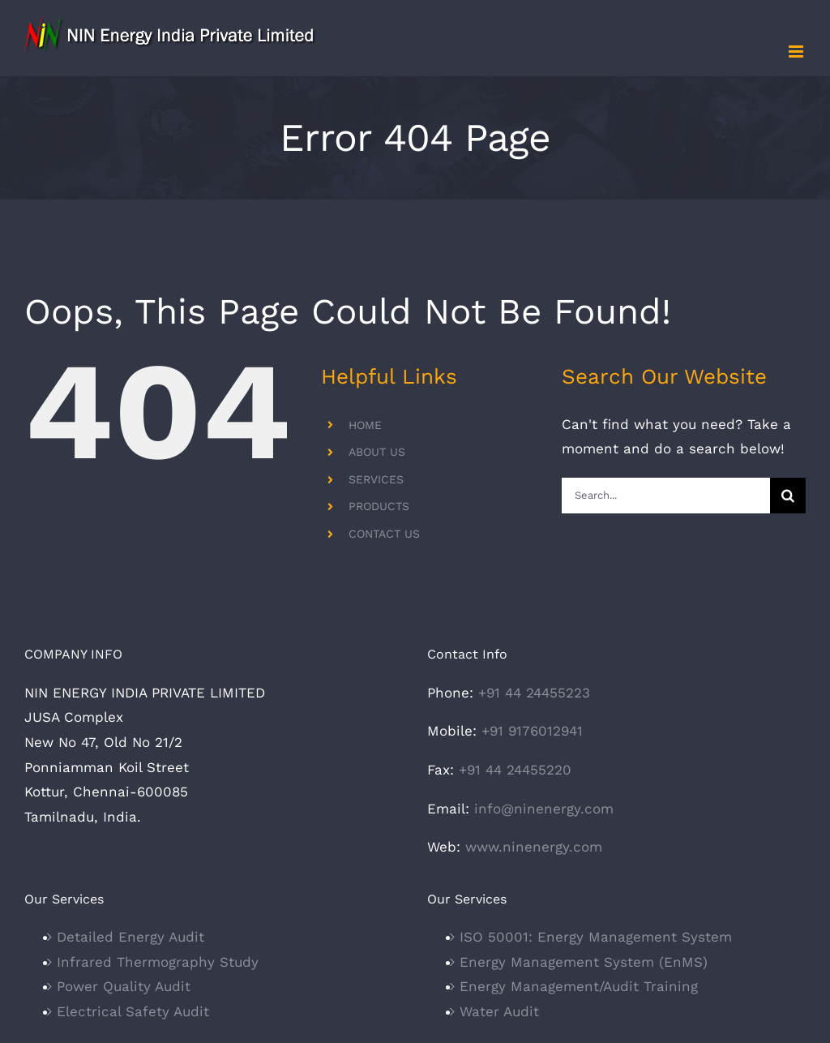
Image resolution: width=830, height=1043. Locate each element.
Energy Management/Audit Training (579, 986)
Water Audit (499, 1011)
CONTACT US (384, 533)
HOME (365, 424)
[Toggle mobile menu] (797, 51)
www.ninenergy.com (533, 847)
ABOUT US (377, 451)
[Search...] (666, 495)
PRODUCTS (379, 506)
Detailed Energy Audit (130, 937)
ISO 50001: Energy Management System (596, 937)
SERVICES (376, 479)
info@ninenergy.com (544, 808)
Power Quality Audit (123, 986)
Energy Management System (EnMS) (584, 962)
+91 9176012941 (532, 731)
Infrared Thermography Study (158, 962)
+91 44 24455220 (515, 770)
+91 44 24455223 (534, 693)
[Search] (788, 495)
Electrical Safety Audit (133, 1011)
